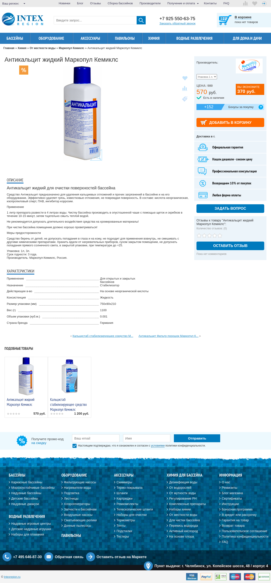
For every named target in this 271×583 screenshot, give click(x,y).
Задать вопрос (230, 208)
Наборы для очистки (132, 515)
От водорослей (180, 487)
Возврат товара (233, 525)
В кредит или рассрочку (239, 515)
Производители (150, 3)
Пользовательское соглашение (244, 531)
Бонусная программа (237, 509)
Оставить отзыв (230, 246)
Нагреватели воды (77, 487)
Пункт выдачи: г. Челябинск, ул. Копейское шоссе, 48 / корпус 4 (211, 566)
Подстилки (124, 531)
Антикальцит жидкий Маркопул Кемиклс (20, 402)
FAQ (226, 3)
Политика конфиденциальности (245, 536)
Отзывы (95, 3)
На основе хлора (181, 536)
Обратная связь (69, 557)
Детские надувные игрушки (31, 529)
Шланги (122, 493)
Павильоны (125, 38)
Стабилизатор (109, 285)
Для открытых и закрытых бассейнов (117, 280)
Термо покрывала (130, 487)
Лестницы (71, 498)
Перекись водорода (183, 525)
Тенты (121, 525)
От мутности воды (182, 493)
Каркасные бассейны (26, 482)
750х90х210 (108, 304)
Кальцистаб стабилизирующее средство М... (102, 336)
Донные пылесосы (77, 525)
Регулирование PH (183, 498)
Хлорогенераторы (77, 504)
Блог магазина (232, 493)
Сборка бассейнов (120, 3)
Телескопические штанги (135, 509)
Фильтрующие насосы (80, 482)
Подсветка (71, 493)
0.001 (103, 316)
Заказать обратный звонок (177, 23)
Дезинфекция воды (183, 482)
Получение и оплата (181, 3)
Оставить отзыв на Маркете (122, 557)
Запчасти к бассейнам (80, 509)
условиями (158, 445)
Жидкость (106, 297)
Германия (106, 322)
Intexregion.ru (12, 576)
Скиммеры (124, 482)
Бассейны (15, 38)
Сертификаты (232, 498)
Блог (80, 3)
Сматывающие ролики (80, 520)
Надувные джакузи (25, 504)
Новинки (64, 3)
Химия (154, 38)
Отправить (197, 438)
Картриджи (125, 498)
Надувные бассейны (26, 493)
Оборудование (51, 38)
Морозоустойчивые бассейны (33, 487)
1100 (103, 310)
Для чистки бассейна (184, 520)
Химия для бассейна (184, 475)
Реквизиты (229, 487)
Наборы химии (180, 509)
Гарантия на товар (235, 520)
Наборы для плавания (27, 534)
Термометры (126, 520)
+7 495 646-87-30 (27, 557)
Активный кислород (183, 531)
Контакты (210, 3)
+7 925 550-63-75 (177, 18)
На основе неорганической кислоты (124, 291)
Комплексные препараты (187, 504)
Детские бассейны (24, 498)
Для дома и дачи (247, 38)
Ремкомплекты (127, 504)
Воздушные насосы (78, 515)
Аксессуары (90, 38)
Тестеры (123, 536)
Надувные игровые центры (31, 523)
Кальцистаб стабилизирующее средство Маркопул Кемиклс (68, 404)
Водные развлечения (194, 38)
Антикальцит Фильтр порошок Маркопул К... (169, 336)
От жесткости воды (183, 515)
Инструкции (230, 504)
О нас (226, 482)
